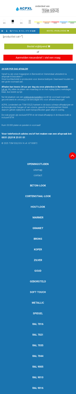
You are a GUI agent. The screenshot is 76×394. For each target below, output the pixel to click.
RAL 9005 (37, 366)
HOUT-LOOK (38, 206)
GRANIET (38, 228)
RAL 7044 (37, 356)
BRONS (38, 238)
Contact (38, 175)
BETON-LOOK (38, 185)
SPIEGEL (38, 313)
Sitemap (37, 169)
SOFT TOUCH (38, 292)
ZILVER (38, 260)
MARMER (38, 217)
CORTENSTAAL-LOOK (38, 196)
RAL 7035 (37, 345)
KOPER (38, 249)
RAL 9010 (37, 377)
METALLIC (38, 302)
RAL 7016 (37, 324)
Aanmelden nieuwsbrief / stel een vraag (38, 57)
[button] (2, 31)
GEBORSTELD (38, 281)
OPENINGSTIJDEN (38, 164)
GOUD (37, 270)
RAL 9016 (37, 387)
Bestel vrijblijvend (38, 46)
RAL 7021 (37, 334)
